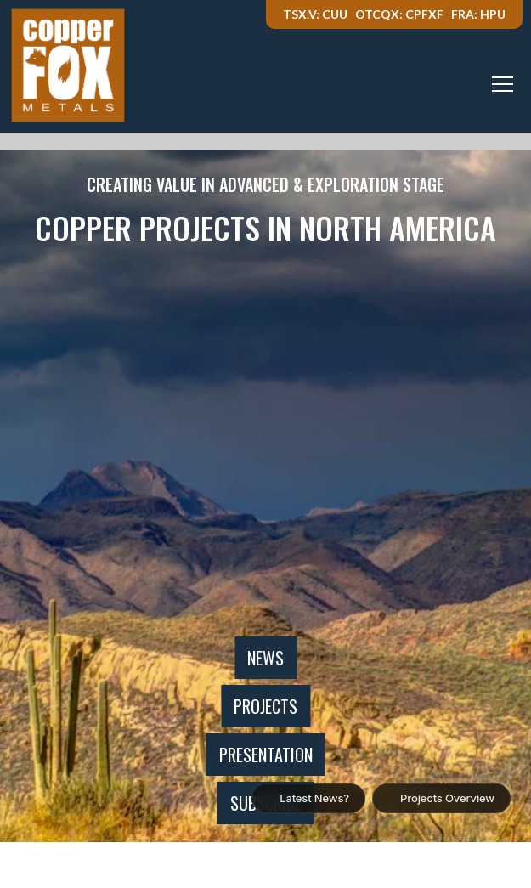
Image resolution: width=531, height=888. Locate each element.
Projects (265, 706)
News (265, 657)
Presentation (266, 754)
